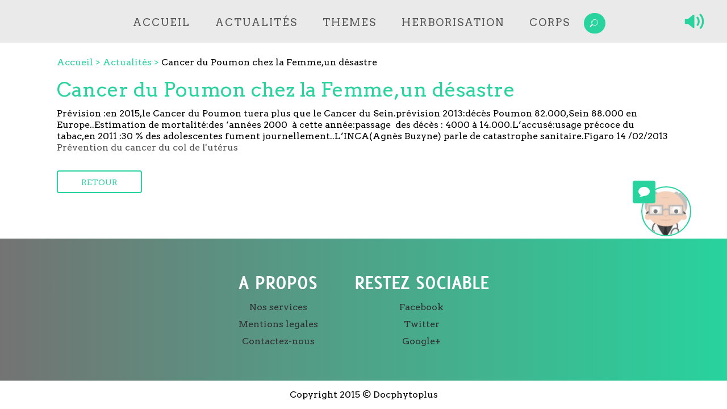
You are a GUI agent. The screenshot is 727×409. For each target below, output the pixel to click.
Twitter (422, 324)
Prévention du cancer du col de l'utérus (147, 147)
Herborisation (453, 22)
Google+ (421, 341)
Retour (99, 182)
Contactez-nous (278, 341)
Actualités (256, 22)
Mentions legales (278, 324)
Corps (549, 22)
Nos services (278, 307)
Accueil (161, 22)
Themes (350, 22)
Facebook (421, 307)
